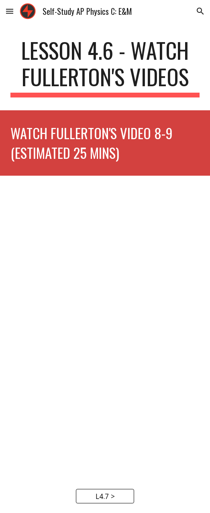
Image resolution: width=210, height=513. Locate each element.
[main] (105, 67)
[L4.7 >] (105, 496)
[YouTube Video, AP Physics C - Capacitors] (105, 251)
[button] (9, 11)
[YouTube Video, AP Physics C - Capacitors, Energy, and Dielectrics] (105, 403)
